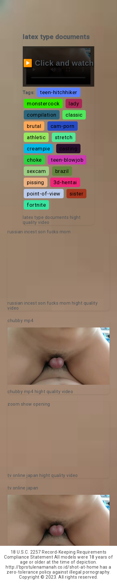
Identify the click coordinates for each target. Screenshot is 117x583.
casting (68, 148)
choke (34, 160)
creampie (38, 148)
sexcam (36, 171)
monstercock (43, 103)
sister (76, 193)
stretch (64, 137)
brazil (62, 171)
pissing (35, 182)
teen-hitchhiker (58, 92)
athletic (36, 137)
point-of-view (44, 193)
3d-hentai (65, 182)
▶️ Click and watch (58, 63)
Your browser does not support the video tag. (58, 267)
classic (74, 115)
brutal (34, 126)
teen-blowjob (67, 160)
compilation (41, 115)
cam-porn (63, 126)
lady (74, 103)
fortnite (36, 205)
